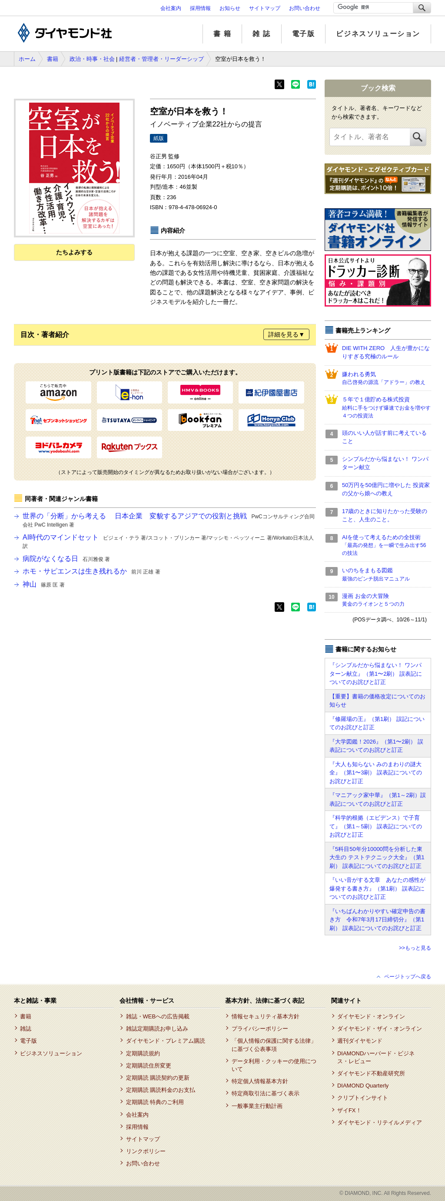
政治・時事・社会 (92, 59)
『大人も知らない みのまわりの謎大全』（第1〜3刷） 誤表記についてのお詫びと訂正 (375, 772)
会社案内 (170, 8)
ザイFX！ (349, 1110)
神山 (44, 584)
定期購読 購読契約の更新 (158, 1077)
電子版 (303, 33)
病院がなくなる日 (66, 558)
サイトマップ (264, 8)
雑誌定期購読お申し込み (157, 1028)
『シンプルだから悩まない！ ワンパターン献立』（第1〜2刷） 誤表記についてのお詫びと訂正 (375, 673)
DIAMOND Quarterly (363, 1085)
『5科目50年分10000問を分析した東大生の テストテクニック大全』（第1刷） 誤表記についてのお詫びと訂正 (377, 857)
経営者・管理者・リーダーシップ (161, 59)
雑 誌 (261, 33)
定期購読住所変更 (148, 1065)
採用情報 (200, 8)
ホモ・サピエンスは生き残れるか (91, 571)
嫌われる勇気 (386, 379)
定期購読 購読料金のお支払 (161, 1090)
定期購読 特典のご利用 (155, 1102)
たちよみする (74, 252)
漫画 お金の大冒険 (386, 600)
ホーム (27, 59)
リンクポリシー (146, 1151)
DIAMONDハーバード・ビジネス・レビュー (376, 1057)
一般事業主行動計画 (257, 1106)
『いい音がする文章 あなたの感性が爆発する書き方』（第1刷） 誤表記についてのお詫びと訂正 (377, 888)
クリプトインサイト (362, 1097)
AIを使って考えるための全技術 (386, 545)
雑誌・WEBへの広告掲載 (158, 1016)
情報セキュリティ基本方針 (265, 1016)
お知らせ (229, 8)
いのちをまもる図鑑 (386, 575)
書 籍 (222, 33)
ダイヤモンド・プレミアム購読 (165, 1041)
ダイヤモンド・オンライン (371, 1016)
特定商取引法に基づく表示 (265, 1093)
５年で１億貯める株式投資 (386, 408)
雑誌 (25, 1028)
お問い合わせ (304, 8)
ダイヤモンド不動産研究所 (371, 1073)
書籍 (52, 59)
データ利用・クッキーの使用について (274, 1065)
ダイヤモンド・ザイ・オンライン (379, 1028)
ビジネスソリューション (378, 33)
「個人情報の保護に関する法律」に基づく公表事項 (274, 1045)
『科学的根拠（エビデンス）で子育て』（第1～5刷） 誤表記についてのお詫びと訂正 (375, 826)
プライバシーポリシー (260, 1028)
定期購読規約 (143, 1053)
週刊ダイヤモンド (359, 1041)
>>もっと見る (415, 948)
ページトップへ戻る (407, 976)
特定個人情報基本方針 (260, 1081)
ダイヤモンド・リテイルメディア (379, 1122)
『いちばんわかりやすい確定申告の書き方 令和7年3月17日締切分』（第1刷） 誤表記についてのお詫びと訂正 (377, 919)
